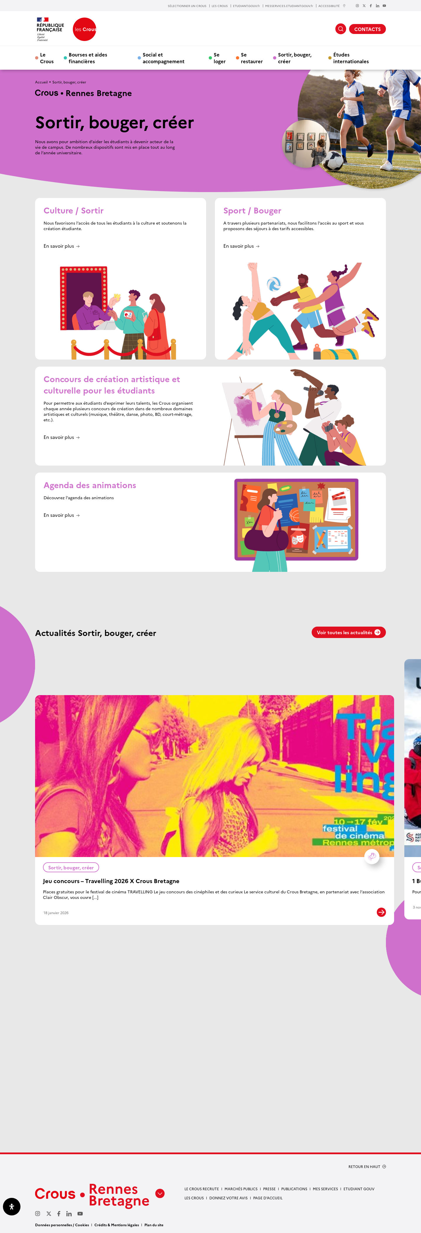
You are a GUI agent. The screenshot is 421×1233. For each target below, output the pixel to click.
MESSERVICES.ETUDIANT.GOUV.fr (289, 5)
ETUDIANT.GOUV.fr (246, 5)
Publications (294, 1188)
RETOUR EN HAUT (364, 1166)
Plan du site (153, 1224)
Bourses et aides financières (88, 57)
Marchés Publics (241, 1188)
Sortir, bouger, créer (294, 57)
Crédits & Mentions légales (116, 1224)
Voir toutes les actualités (349, 632)
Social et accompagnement (163, 57)
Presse (269, 1188)
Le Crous (47, 57)
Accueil (41, 81)
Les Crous (194, 1197)
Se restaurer (252, 57)
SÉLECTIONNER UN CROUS (187, 5)
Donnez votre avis (228, 1197)
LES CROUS (220, 5)
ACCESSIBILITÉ (332, 5)
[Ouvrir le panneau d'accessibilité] (11, 1206)
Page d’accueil (267, 1197)
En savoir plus (59, 246)
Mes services (325, 1188)
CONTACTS (367, 29)
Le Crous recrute (201, 1188)
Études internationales (351, 57)
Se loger (220, 57)
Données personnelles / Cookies (62, 1224)
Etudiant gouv (359, 1188)
